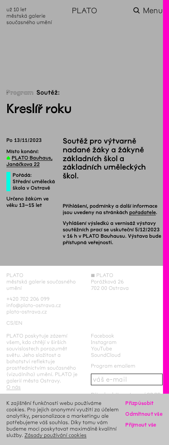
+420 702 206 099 (28, 299)
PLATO (84, 10)
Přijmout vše (140, 425)
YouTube (101, 349)
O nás (13, 387)
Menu (153, 10)
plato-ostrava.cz (26, 312)
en (18, 323)
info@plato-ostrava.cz (33, 305)
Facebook (103, 336)
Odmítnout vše (144, 414)
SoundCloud (106, 355)
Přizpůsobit (139, 403)
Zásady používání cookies (55, 435)
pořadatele (142, 212)
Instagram (104, 342)
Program (20, 92)
